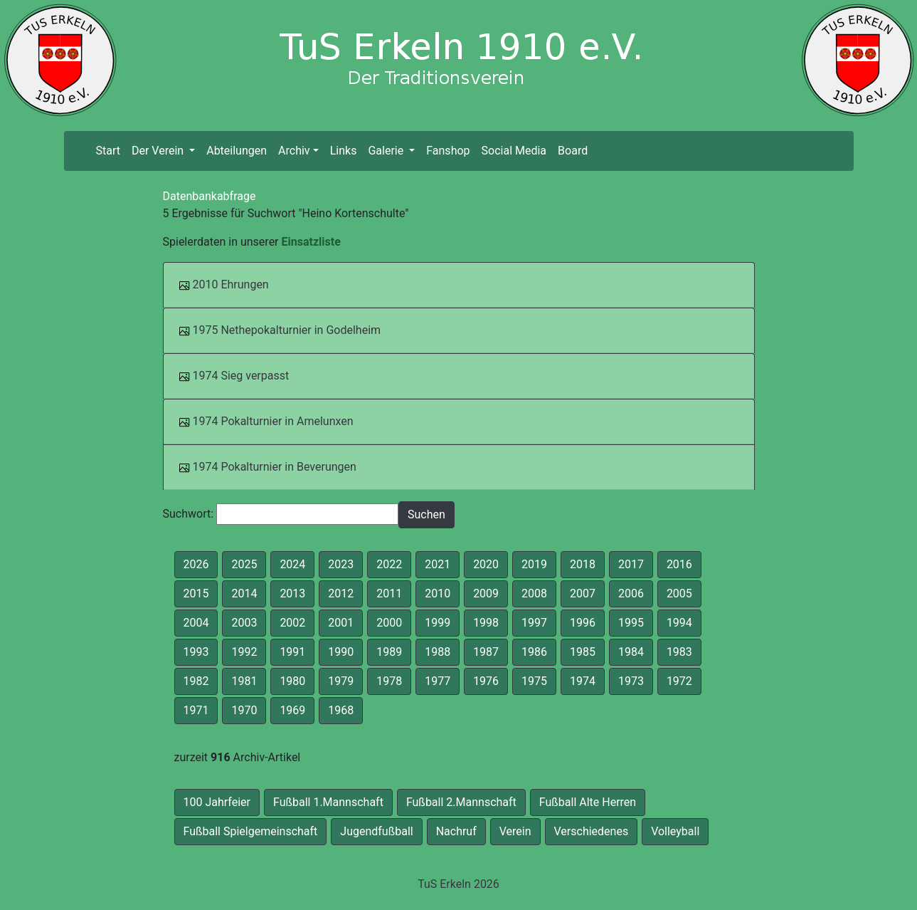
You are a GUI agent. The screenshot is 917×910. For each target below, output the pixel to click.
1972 (679, 681)
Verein (515, 831)
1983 (679, 652)
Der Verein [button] (159, 150)
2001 (341, 622)
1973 (631, 681)
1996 (582, 622)
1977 (437, 681)
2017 (631, 564)
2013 (292, 593)
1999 (437, 622)
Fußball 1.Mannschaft (328, 802)
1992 (244, 652)
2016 (679, 564)
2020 (486, 564)
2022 (389, 564)
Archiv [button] (294, 150)
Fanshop (448, 150)
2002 (292, 622)
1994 (679, 622)
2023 (341, 564)
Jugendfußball (376, 831)
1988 (437, 652)
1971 (196, 710)
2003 (244, 622)
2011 (389, 593)
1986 (534, 652)
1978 (389, 681)
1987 (486, 652)
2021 (437, 564)
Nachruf (456, 831)
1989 (389, 652)
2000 (389, 622)
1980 (292, 681)
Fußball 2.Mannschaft (461, 802)
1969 (292, 710)
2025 (244, 564)
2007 (582, 593)
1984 (631, 652)
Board (573, 150)
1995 (631, 622)
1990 (341, 652)
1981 (244, 681)
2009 (486, 593)
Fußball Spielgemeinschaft (251, 831)
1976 (486, 681)
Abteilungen (236, 150)
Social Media (514, 150)
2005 (679, 593)
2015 (196, 593)
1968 (341, 710)
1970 (244, 710)
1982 (196, 681)
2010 (437, 593)
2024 (292, 564)
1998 (486, 622)
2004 (196, 622)
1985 (582, 652)
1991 (292, 652)
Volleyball (675, 831)
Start (110, 149)
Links (343, 150)
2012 (341, 593)
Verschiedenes (591, 831)
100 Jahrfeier (217, 802)
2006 (631, 593)
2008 (534, 593)
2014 (244, 593)
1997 (534, 622)
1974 (582, 681)
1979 (341, 681)
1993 (196, 652)
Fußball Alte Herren (587, 802)
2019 (534, 564)
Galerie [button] (387, 150)
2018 (582, 564)
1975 (534, 681)
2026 (196, 564)
